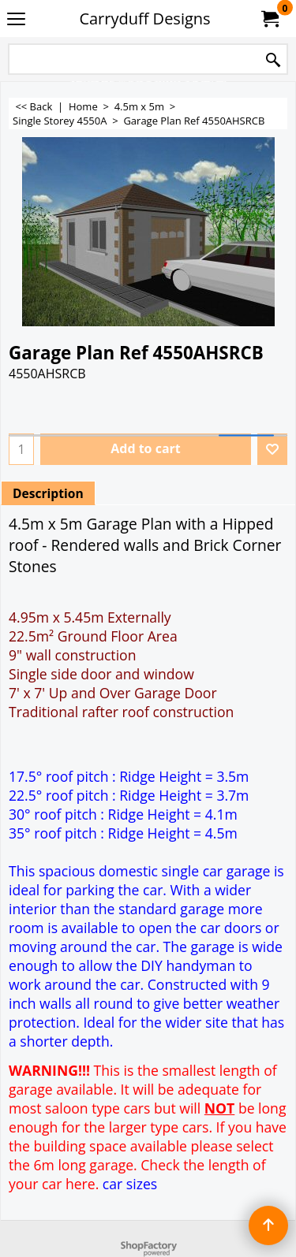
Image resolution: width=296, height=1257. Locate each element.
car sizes (130, 1183)
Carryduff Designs (144, 18)
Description (48, 493)
